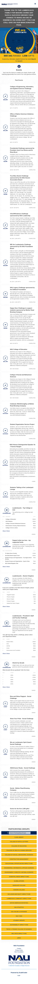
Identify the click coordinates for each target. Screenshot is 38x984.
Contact (19, 948)
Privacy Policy (19, 950)
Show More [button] (6, 531)
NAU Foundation (19, 952)
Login (18, 975)
